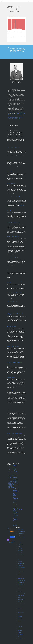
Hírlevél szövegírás (21, 576)
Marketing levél (20, 601)
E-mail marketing (20, 554)
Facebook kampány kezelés (13, 257)
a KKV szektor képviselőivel (20, 113)
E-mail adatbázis (20, 552)
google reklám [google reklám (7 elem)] (15, 497)
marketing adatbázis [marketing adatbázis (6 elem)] (14, 514)
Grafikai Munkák (10, 160)
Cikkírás (19, 546)
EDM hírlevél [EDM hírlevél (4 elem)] (16, 480)
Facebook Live (20, 565)
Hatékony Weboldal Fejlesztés (13, 147)
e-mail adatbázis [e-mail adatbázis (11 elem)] (15, 475)
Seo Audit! (9, 210)
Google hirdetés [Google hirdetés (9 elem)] (15, 495)
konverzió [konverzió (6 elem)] (14, 510)
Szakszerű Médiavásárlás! (12, 301)
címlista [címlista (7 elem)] (14, 474)
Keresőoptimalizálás (21, 584)
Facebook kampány (21, 563)
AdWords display (20, 533)
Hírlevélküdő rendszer (21, 578)
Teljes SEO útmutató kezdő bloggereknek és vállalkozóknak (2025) (10, 469)
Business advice (20, 544)
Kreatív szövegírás (21, 595)
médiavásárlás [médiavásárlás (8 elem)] (15, 519)
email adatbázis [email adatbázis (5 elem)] (15, 482)
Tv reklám (19, 632)
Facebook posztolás (21, 569)
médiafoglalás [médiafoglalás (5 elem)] (15, 518)
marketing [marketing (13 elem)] (15, 512)
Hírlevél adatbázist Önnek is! (13, 270)
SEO (18, 623)
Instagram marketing (21, 580)
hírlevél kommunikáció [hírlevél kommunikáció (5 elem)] (15, 502)
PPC (18, 614)
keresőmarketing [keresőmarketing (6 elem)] (15, 508)
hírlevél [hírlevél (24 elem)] (15, 498)
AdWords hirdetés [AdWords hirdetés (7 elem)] (14, 468)
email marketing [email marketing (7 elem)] (16, 483)
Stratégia (19, 628)
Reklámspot (20, 616)
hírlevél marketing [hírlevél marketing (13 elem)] (15, 504)
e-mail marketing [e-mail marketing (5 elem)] (15, 479)
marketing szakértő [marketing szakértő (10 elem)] (15, 515)
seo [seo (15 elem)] (14, 523)
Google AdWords (21, 571)
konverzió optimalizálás (22, 588)
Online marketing (20, 612)
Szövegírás (20, 630)
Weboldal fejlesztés (21, 638)
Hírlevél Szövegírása (11, 377)
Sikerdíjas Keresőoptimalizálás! (13, 222)
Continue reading (10, 40)
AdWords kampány (21, 535)
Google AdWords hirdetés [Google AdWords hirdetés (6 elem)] (16, 492)
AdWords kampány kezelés (12, 236)
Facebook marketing (21, 567)
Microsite (19, 610)
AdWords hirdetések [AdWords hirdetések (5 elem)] (14, 469)
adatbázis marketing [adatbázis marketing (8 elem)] (15, 465)
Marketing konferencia (21, 599)
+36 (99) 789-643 (14, 125)
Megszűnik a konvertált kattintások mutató (14, 31)
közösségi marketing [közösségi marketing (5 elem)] (14, 511)
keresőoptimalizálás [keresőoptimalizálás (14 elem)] (18, 509)
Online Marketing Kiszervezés (13, 410)
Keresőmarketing (21, 582)
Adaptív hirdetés (20, 529)
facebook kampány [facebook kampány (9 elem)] (15, 486)
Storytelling (20, 626)
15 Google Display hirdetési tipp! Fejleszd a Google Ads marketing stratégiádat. (10, 484)
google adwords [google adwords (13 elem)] (15, 490)
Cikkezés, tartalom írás (11, 326)
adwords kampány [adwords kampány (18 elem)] (15, 471)
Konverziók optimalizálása (12, 390)
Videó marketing (20, 634)
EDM (19, 556)
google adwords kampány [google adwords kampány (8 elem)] (15, 494)
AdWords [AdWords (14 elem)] (15, 467)
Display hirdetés (20, 550)
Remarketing (20, 618)
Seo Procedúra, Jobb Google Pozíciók (15, 196)
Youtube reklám (20, 640)
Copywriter (20, 548)
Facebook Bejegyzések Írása (13, 346)
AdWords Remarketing (21, 537)
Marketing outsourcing (21, 603)
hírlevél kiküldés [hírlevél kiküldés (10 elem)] (15, 501)
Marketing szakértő (21, 605)
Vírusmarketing (20, 636)
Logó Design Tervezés (11, 171)
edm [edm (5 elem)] (14, 480)
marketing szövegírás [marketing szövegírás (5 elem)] (14, 517)
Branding (19, 542)
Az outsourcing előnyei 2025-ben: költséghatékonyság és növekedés (11, 477)
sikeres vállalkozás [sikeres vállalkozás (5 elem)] (15, 524)
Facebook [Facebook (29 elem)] (16, 485)
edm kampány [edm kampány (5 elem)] (15, 481)
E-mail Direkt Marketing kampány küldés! (15, 292)
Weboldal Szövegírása (11, 183)
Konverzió (19, 586)
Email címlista (20, 561)
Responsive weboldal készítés (21, 621)
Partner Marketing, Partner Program (14, 433)
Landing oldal (20, 597)
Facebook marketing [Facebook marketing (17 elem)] (16, 488)
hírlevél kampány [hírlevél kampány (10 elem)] (15, 500)
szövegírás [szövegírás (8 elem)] (15, 525)
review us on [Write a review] (12, 536)
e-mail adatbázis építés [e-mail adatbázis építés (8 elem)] (15, 477)
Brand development (21, 539)
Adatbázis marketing (21, 531)
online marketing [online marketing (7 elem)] (15, 520)
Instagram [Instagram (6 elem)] (14, 507)
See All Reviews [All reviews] (11, 542)
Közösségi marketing (21, 593)
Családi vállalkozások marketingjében (17, 112)
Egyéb (19, 559)
